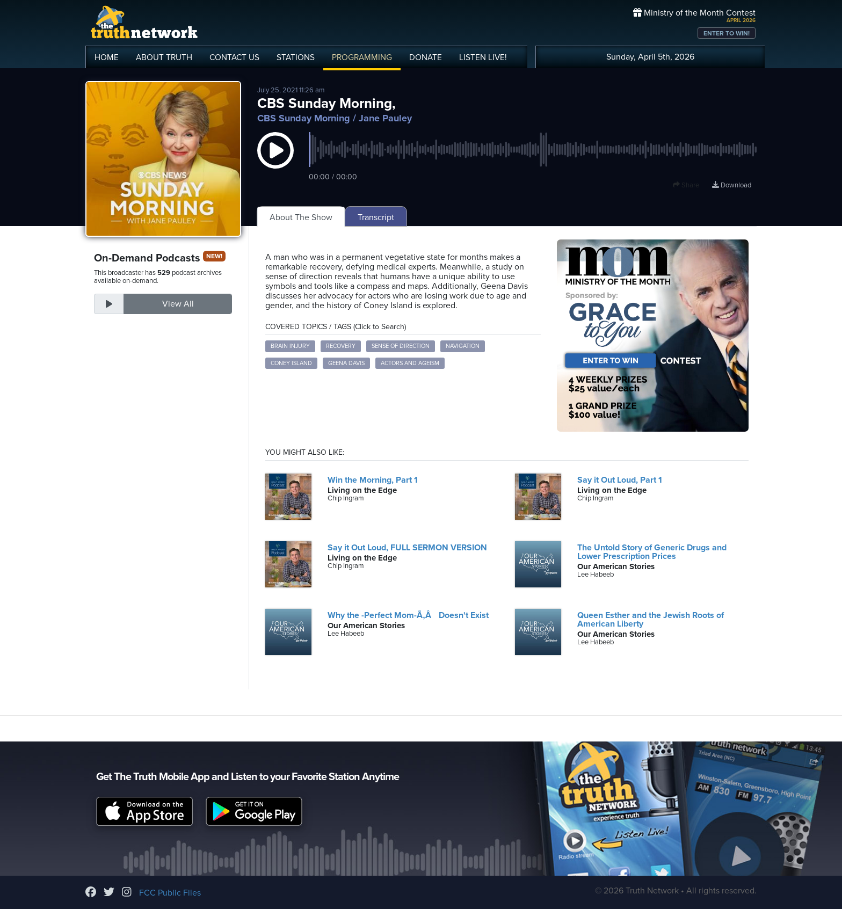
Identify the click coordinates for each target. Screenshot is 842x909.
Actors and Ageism (410, 363)
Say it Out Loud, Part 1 (619, 480)
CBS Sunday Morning (303, 118)
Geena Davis (346, 363)
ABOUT (164, 57)
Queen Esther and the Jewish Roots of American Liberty (650, 619)
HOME (107, 57)
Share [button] (686, 185)
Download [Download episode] (731, 185)
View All (178, 304)
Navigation (463, 346)
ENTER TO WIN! (726, 33)
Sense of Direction (401, 346)
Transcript (376, 217)
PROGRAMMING (362, 57)
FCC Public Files (170, 893)
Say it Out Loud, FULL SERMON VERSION (407, 547)
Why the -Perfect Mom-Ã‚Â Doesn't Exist (408, 615)
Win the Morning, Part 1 (373, 480)
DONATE (425, 57)
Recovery (340, 346)
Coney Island (291, 363)
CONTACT (234, 57)
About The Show (301, 217)
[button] (275, 161)
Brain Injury (290, 346)
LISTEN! (483, 57)
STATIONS (296, 57)
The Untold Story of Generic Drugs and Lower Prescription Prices (652, 552)
